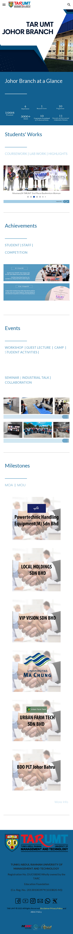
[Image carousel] (36, 181)
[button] (4, 4)
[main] (36, 86)
